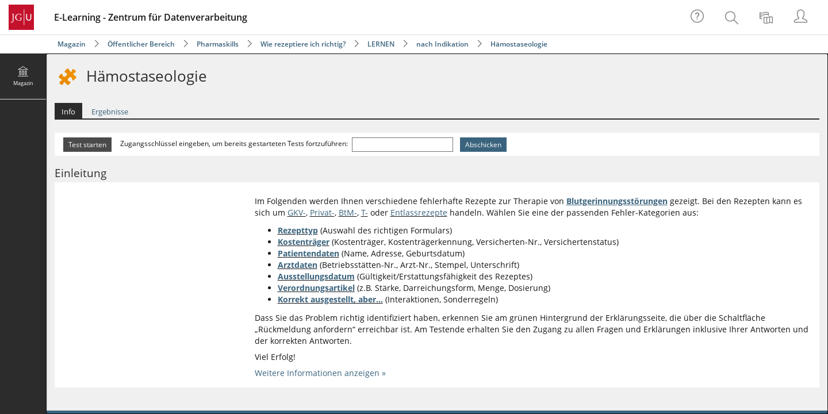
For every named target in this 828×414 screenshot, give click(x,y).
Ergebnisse (109, 111)
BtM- (348, 212)
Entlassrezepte (418, 212)
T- (364, 212)
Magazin (71, 44)
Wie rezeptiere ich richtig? (303, 44)
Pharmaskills (218, 44)
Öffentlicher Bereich (141, 44)
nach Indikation (442, 44)
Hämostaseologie (518, 44)
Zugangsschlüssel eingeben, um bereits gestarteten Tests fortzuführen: (235, 143)
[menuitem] (733, 17)
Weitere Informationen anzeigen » (320, 372)
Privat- (322, 212)
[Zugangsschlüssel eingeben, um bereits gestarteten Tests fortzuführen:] (402, 144)
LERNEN (380, 44)
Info (68, 111)
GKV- (297, 212)
